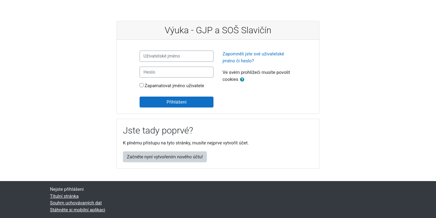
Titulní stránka (64, 196)
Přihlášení (177, 102)
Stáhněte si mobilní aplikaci (77, 210)
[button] (243, 80)
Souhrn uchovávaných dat (76, 203)
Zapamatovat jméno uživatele (174, 85)
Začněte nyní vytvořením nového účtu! (165, 157)
